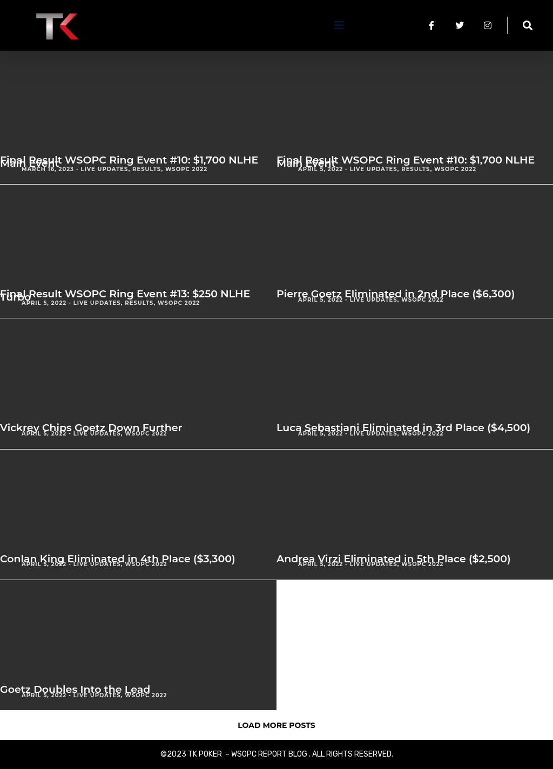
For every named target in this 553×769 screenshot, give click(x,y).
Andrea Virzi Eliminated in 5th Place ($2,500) (393, 559)
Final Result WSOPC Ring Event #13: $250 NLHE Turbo (125, 295)
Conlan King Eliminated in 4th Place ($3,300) (117, 559)
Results (146, 169)
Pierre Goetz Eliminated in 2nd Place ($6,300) (395, 294)
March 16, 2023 (48, 169)
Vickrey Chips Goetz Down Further (91, 427)
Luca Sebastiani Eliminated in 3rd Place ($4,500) (403, 427)
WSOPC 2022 (186, 169)
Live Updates (105, 169)
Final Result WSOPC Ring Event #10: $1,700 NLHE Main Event (129, 161)
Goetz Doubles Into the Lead (75, 689)
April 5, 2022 (320, 169)
